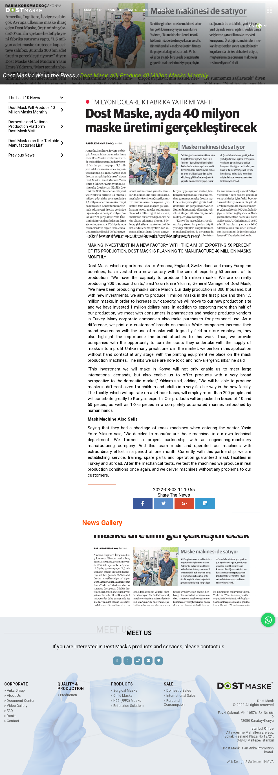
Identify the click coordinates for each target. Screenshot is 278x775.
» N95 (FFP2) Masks (126, 701)
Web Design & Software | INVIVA (250, 762)
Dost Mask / (18, 75)
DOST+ (147, 10)
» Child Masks (122, 696)
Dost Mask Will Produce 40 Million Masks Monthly (144, 75)
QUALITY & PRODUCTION (175, 10)
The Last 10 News (35, 97)
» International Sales (180, 696)
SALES (132, 10)
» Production (67, 695)
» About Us (12, 696)
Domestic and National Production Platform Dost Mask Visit (35, 126)
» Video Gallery (15, 706)
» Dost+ (10, 716)
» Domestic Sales (177, 691)
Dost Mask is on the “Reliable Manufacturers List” (35, 143)
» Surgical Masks (124, 691)
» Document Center (19, 701)
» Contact (11, 721)
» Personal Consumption (174, 703)
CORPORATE (93, 10)
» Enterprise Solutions (128, 706)
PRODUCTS (115, 10)
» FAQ (8, 711)
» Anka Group (14, 691)
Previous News (35, 155)
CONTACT (205, 10)
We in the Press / (57, 75)
